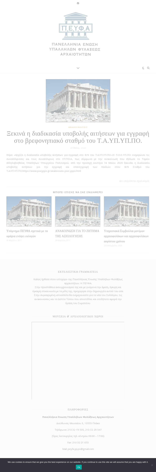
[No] (152, 465)
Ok (78, 467)
